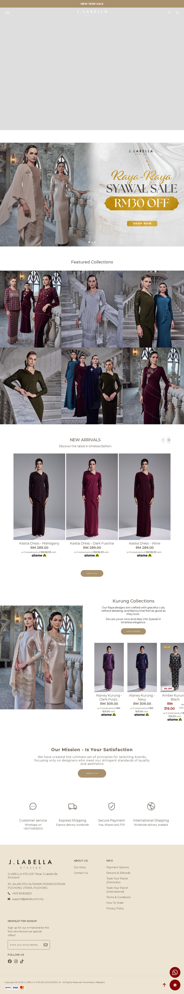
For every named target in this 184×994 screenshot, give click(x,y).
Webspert (100, 982)
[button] (89, 242)
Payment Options (117, 867)
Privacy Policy (115, 908)
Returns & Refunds (118, 873)
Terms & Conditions (118, 897)
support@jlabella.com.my (26, 899)
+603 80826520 (20, 893)
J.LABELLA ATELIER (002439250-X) (42, 982)
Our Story (80, 867)
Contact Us (81, 873)
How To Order (115, 902)
